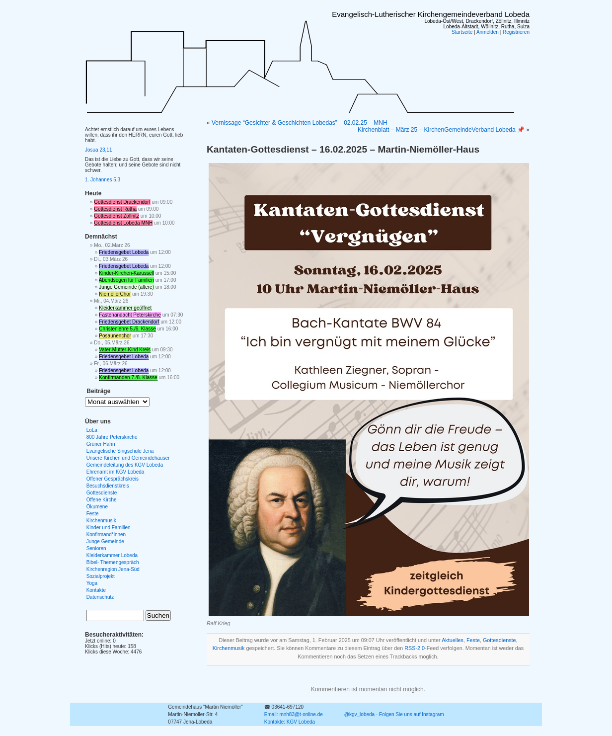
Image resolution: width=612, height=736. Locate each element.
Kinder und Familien (108, 527)
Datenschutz (100, 597)
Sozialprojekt (100, 576)
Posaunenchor (115, 335)
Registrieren (516, 32)
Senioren (96, 548)
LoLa (91, 430)
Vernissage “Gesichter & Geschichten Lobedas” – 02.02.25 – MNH (299, 122)
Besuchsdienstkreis (107, 486)
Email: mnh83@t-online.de (293, 714)
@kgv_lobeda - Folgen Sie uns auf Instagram (394, 714)
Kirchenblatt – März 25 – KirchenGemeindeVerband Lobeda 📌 (441, 129)
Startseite (462, 32)
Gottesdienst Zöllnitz (116, 216)
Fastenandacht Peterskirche (130, 315)
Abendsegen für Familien (126, 280)
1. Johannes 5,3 (102, 179)
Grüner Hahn (100, 444)
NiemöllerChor (115, 294)
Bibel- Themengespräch (112, 562)
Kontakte (96, 590)
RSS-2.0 (414, 648)
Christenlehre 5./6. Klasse (127, 328)
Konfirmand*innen (106, 534)
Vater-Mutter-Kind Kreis (125, 349)
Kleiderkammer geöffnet (125, 308)
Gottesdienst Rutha (115, 209)
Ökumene (97, 506)
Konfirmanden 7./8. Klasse (128, 377)
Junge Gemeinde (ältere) (127, 287)
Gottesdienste (499, 640)
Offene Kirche (101, 499)
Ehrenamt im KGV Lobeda (115, 472)
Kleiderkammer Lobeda (112, 555)
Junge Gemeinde (105, 541)
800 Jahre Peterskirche (112, 437)
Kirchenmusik (229, 648)
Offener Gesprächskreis (112, 479)
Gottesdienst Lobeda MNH (123, 223)
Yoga (91, 583)
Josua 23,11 (98, 150)
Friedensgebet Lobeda (124, 252)
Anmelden (487, 32)
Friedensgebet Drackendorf (129, 322)
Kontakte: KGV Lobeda (289, 722)
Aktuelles (452, 640)
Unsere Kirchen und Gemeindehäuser (128, 458)
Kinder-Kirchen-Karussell (126, 273)
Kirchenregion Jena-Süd (113, 569)
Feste (473, 640)
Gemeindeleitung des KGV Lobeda (124, 465)
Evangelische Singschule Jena (120, 451)
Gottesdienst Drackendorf (122, 202)
